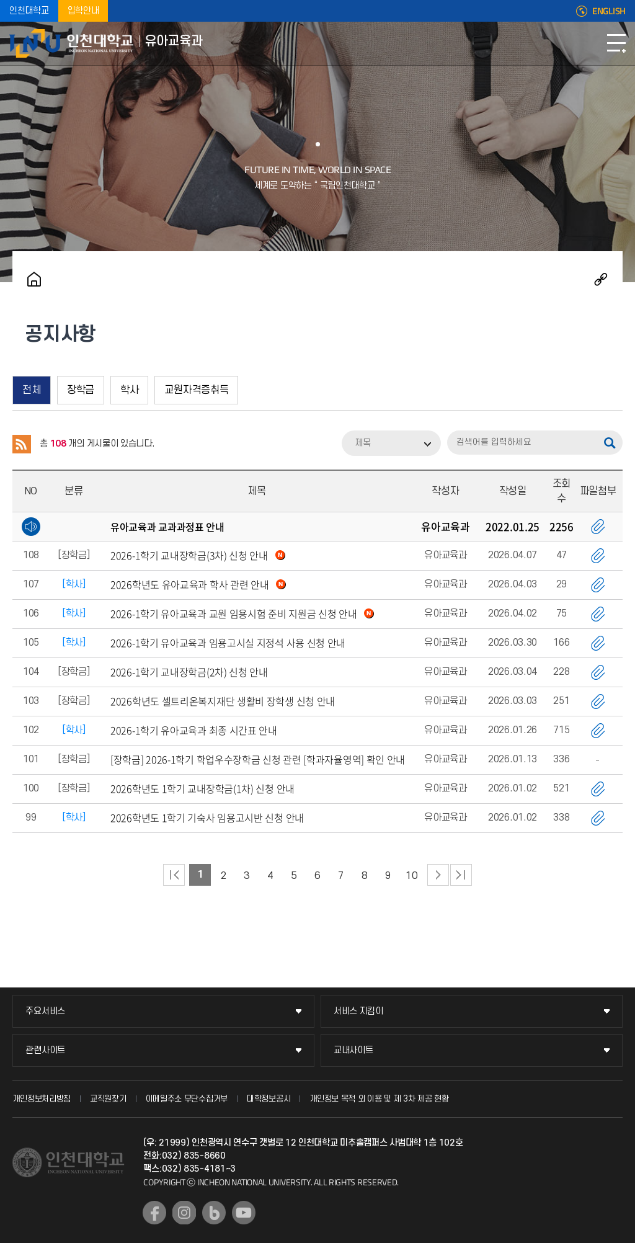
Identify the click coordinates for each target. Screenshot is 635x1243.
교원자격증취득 (196, 390)
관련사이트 (45, 1050)
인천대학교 (29, 11)
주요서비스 (45, 1011)
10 (411, 875)
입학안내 (83, 11)
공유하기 (600, 279)
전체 (31, 390)
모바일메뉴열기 (616, 43)
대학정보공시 (268, 1098)
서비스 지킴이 (358, 1011)
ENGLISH (609, 11)
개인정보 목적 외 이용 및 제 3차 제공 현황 (379, 1098)
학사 (129, 390)
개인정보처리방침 (41, 1098)
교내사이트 (353, 1050)
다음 (438, 875)
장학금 (80, 390)
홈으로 (34, 279)
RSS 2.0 (21, 444)
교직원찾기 (108, 1098)
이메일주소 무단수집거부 (187, 1098)
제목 (363, 443)
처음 (174, 875)
